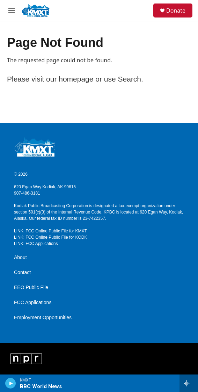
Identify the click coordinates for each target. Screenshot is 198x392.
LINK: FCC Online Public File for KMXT (50, 231)
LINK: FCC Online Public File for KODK (50, 237)
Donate (175, 10)
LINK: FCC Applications (36, 243)
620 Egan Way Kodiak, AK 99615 (45, 186)
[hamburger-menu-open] (12, 11)
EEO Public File (31, 287)
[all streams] (188, 383)
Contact (22, 272)
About (20, 257)
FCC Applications (32, 302)
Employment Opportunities (43, 317)
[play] (10, 383)
